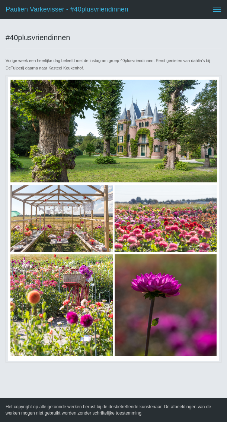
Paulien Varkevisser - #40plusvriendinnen (67, 9)
